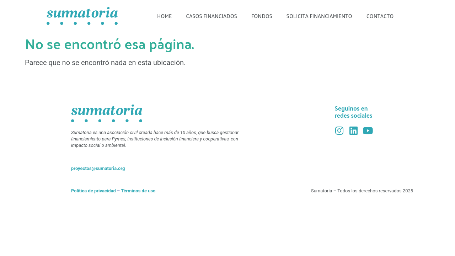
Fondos (261, 16)
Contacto (380, 16)
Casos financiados (211, 16)
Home (164, 16)
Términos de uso (138, 190)
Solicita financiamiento (319, 16)
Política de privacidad (93, 190)
